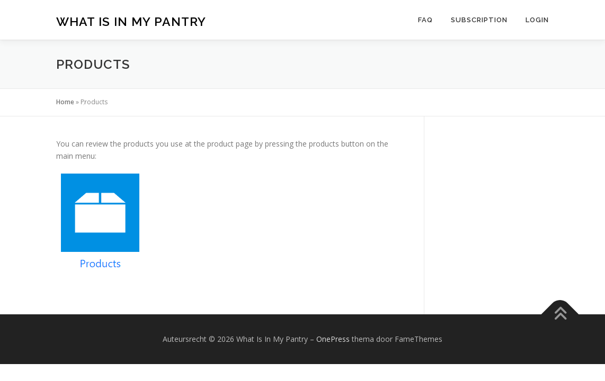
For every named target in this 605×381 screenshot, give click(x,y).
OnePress (333, 339)
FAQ (425, 20)
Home (65, 101)
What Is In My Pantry (131, 21)
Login (537, 20)
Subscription (479, 20)
